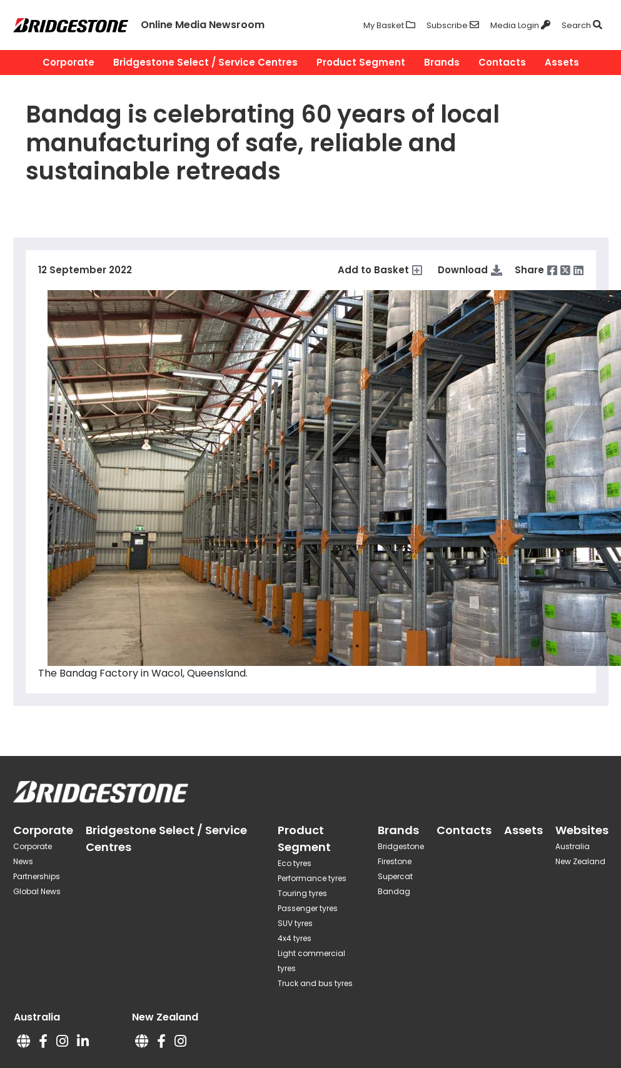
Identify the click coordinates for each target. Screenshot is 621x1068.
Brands (442, 62)
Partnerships (36, 876)
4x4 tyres (294, 938)
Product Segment (360, 62)
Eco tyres (294, 863)
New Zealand (580, 861)
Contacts (502, 62)
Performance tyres (312, 878)
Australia (572, 846)
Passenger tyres (308, 908)
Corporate (68, 62)
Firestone (394, 861)
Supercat (395, 876)
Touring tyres (302, 893)
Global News (37, 891)
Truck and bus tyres (315, 983)
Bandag (394, 891)
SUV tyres (295, 923)
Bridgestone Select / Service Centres (205, 62)
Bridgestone (401, 846)
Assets (562, 62)
